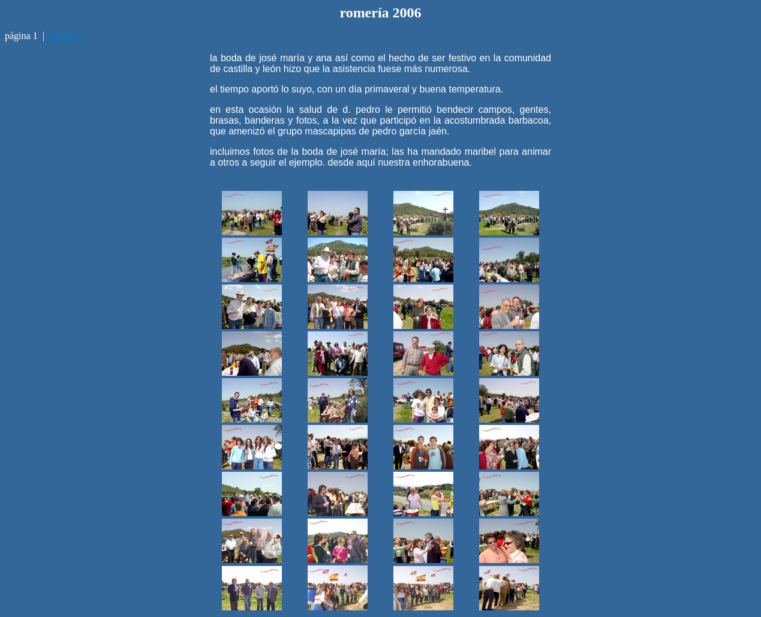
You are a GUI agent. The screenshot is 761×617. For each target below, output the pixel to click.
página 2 (65, 36)
